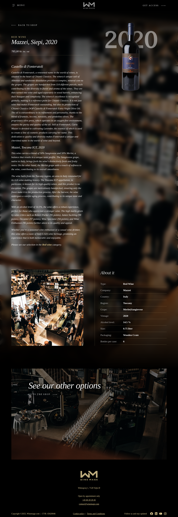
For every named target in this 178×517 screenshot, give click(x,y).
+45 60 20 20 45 (89, 500)
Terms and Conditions (96, 514)
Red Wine (18, 37)
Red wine (47, 244)
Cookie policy (79, 514)
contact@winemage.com (89, 504)
